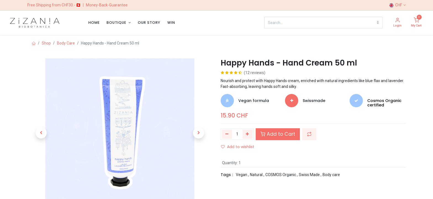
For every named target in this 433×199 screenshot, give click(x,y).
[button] (41, 132)
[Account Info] (397, 22)
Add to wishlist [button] (237, 147)
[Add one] (247, 134)
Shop (46, 43)
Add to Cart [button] (277, 134)
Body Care (66, 43)
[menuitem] (94, 22)
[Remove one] (227, 134)
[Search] (378, 22)
